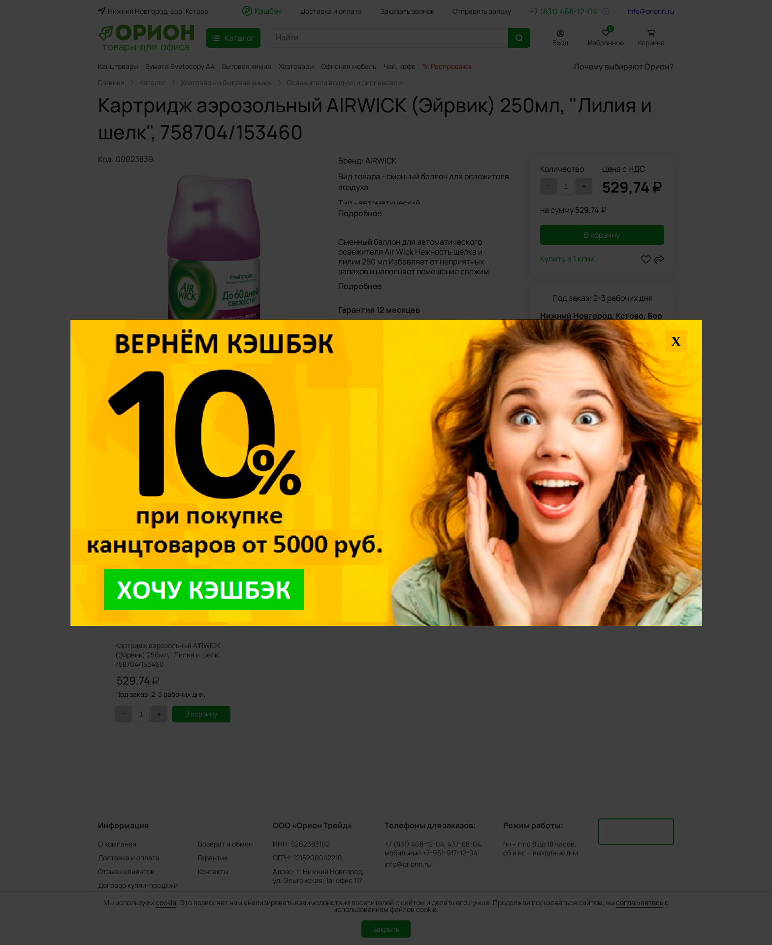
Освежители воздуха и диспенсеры (344, 82)
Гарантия (213, 857)
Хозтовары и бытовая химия (226, 82)
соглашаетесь (639, 902)
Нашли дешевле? (585, 335)
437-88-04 (464, 844)
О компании (117, 843)
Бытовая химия (246, 66)
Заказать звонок (407, 11)
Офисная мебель (348, 66)
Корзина (651, 42)
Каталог (152, 82)
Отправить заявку (481, 11)
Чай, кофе (400, 66)
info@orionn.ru (651, 11)
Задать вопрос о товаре (382, 332)
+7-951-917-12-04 (450, 852)
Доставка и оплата (331, 11)
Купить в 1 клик (567, 259)
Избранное (606, 36)
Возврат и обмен (225, 843)
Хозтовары (296, 66)
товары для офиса (146, 46)
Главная (111, 82)
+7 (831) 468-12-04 (563, 11)
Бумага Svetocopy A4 (180, 66)
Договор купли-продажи (138, 885)
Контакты (213, 871)
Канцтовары (118, 66)
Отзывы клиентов (126, 871)
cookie (166, 902)
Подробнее (360, 213)
